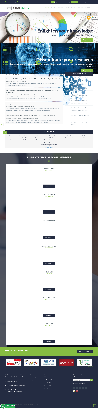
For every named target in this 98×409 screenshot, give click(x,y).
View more (91, 367)
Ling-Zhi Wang (49, 272)
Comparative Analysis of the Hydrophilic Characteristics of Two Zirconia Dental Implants (30, 113)
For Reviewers (32, 387)
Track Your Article (74, 2)
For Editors (31, 384)
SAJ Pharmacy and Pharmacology (79, 100)
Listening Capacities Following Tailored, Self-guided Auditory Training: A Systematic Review (31, 102)
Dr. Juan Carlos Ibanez (11, 116)
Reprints (46, 392)
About (53, 8)
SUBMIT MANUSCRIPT (17, 399)
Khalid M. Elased (49, 298)
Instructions (71, 8)
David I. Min (49, 324)
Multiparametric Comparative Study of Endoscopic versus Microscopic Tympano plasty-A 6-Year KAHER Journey (32, 90)
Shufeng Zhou (49, 168)
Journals (60, 8)
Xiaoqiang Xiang (49, 220)
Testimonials (66, 2)
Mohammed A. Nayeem (49, 246)
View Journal (74, 80)
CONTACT (24, 399)
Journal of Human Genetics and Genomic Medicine (81, 123)
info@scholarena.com (12, 382)
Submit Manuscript (84, 8)
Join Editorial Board (33, 378)
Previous (7, 139)
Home (47, 8)
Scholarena (22, 405)
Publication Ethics (48, 383)
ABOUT (10, 399)
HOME (6, 399)
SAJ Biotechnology (75, 85)
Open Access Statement (47, 376)
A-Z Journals (32, 375)
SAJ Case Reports (21, 81)
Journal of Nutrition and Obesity (79, 107)
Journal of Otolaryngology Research (30, 94)
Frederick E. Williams (49, 194)
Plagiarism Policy (48, 386)
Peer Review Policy (48, 380)
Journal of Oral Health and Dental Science (28, 116)
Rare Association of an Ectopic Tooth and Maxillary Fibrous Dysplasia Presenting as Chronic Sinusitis (33, 79)
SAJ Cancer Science (76, 93)
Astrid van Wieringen (11, 105)
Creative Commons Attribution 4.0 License (41, 405)
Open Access (58, 2)
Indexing (53, 2)
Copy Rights (47, 389)
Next (91, 139)
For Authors (31, 381)
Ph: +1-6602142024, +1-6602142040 (16, 386)
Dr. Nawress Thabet (11, 81)
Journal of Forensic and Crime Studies (80, 115)
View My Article (49, 147)
